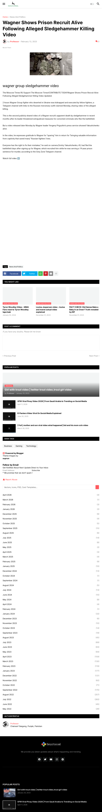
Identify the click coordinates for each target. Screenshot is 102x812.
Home (5, 17)
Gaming (19, 446)
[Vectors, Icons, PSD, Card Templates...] (49, 487)
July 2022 (51, 699)
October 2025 (51, 523)
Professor (14, 723)
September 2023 (51, 633)
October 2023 (51, 628)
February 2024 (51, 609)
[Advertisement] (51, 243)
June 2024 (51, 594)
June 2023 (51, 647)
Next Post (93, 356)
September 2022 (51, 690)
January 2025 (51, 566)
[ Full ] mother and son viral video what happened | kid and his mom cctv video (52, 425)
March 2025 (51, 556)
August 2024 (51, 585)
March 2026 (51, 499)
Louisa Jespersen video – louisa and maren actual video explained (50, 309)
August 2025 (51, 533)
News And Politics (17, 17)
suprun (6, 458)
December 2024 (51, 571)
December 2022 (51, 675)
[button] (3, 4)
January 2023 (51, 670)
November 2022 (51, 680)
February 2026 (51, 504)
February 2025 (51, 561)
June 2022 (51, 704)
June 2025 (51, 542)
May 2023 (51, 652)
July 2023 (51, 642)
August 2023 (51, 637)
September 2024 (51, 580)
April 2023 (51, 656)
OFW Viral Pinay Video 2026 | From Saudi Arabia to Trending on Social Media (52, 401)
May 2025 (51, 547)
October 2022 (51, 685)
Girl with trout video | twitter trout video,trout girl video (42, 789)
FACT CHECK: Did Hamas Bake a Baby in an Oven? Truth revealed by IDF (83, 309)
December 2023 (51, 618)
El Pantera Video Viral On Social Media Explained (39, 413)
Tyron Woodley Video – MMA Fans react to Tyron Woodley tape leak (16, 309)
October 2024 (51, 576)
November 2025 (51, 518)
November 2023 (51, 623)
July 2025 (51, 537)
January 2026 (51, 509)
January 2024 (51, 613)
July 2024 (51, 590)
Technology (31, 446)
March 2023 (51, 661)
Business (8, 446)
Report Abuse (11, 479)
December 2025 (51, 514)
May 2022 (51, 709)
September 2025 (51, 528)
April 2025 (51, 552)
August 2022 (51, 694)
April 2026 (51, 495)
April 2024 (51, 604)
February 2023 (51, 666)
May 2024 (51, 599)
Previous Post (10, 356)
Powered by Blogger (13, 453)
